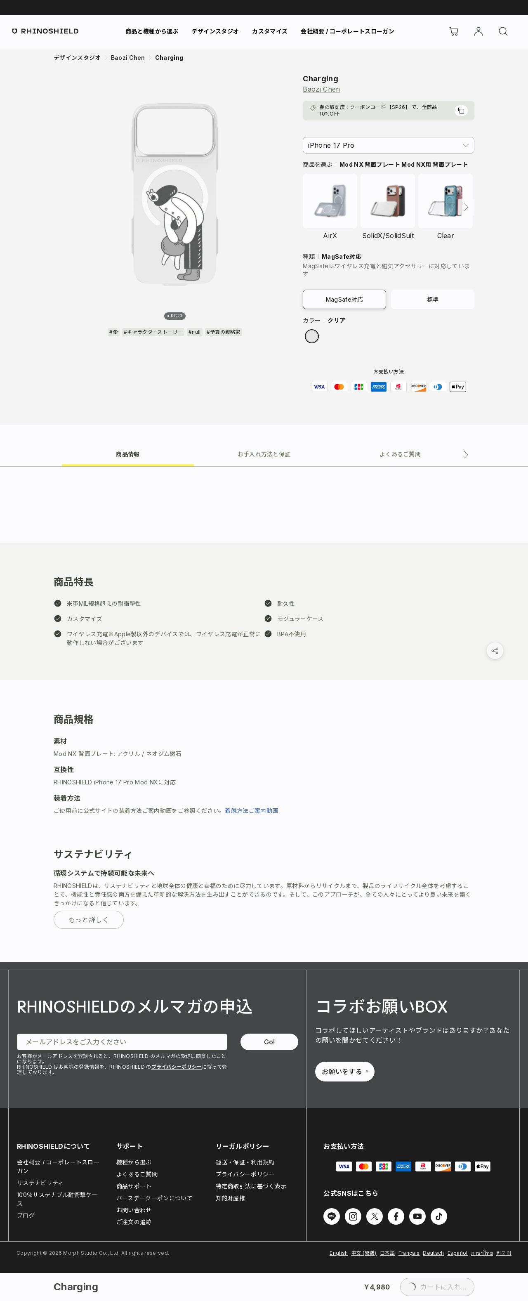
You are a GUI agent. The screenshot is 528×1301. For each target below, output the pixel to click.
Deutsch (433, 1253)
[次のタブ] (466, 455)
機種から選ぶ (134, 1162)
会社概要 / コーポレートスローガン (347, 31)
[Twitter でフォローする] (374, 1216)
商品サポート (134, 1186)
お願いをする (345, 1071)
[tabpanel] (264, 714)
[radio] (312, 336)
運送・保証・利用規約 (245, 1162)
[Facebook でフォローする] (396, 1216)
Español (458, 1253)
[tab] (128, 453)
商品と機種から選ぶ (152, 31)
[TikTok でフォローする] (439, 1216)
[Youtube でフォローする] (417, 1216)
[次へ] (466, 207)
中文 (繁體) (364, 1253)
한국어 (504, 1253)
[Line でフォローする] (331, 1216)
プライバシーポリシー (176, 1067)
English (339, 1253)
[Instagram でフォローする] (353, 1216)
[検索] (503, 31)
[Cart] (453, 31)
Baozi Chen (321, 89)
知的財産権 (230, 1198)
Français (409, 1253)
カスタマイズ (270, 31)
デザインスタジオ (215, 31)
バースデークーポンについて (154, 1198)
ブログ (26, 1215)
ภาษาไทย (482, 1253)
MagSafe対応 (344, 299)
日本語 (387, 1253)
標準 (433, 299)
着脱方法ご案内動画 (251, 810)
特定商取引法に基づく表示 (251, 1186)
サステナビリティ (40, 1182)
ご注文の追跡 (134, 1221)
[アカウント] (478, 31)
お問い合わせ (134, 1210)
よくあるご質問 (137, 1174)
